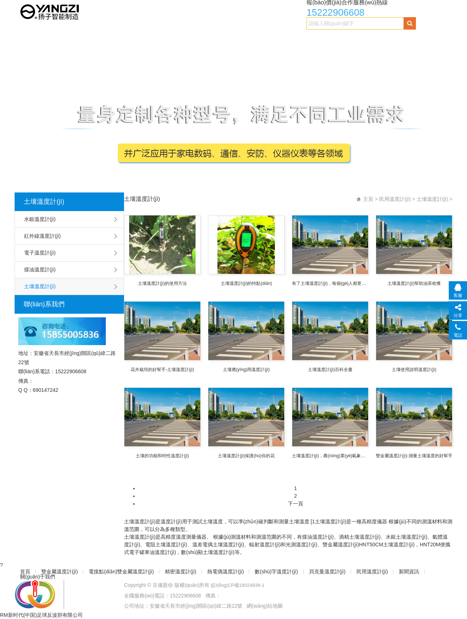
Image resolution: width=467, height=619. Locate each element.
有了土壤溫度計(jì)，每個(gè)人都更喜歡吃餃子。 (330, 283)
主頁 (368, 199)
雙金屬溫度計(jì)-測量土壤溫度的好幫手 (414, 455)
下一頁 (295, 504)
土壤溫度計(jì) (44, 201)
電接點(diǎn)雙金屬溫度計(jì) (129, 39)
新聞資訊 (31, 53)
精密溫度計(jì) (192, 39)
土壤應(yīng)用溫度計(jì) (246, 369)
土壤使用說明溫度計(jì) (414, 369)
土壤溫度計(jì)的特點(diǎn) (246, 283)
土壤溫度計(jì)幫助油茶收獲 (414, 283)
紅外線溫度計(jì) (42, 236)
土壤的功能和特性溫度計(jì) (162, 455)
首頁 (25, 39)
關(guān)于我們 (73, 53)
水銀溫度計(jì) (39, 219)
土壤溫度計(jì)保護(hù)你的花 (246, 455)
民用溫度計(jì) (397, 39)
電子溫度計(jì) (39, 253)
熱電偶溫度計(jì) (240, 39)
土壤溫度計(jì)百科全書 (330, 369)
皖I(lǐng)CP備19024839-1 (240, 585)
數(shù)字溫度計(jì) (294, 39)
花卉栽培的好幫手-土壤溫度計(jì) (162, 369)
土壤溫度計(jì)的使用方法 (162, 283)
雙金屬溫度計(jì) (62, 39)
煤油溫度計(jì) (39, 269)
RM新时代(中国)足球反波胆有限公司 (41, 615)
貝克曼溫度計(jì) (349, 39)
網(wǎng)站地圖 (265, 605)
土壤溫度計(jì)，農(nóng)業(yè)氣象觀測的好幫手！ (330, 455)
